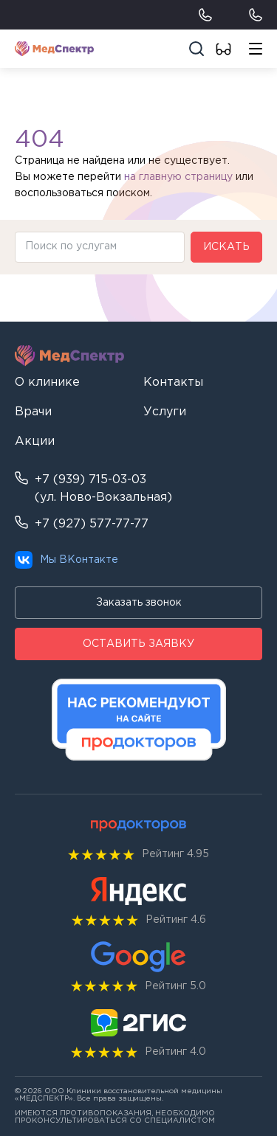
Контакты (173, 382)
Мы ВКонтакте (66, 560)
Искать (226, 247)
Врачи (33, 412)
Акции (35, 441)
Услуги (164, 412)
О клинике (47, 382)
